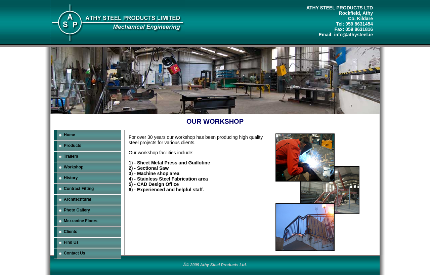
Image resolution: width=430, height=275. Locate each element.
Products (72, 145)
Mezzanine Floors (80, 221)
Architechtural (77, 199)
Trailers (71, 156)
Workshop (73, 167)
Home (69, 134)
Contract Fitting (79, 188)
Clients (70, 231)
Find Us (71, 242)
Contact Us (74, 253)
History (71, 177)
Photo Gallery (77, 210)
